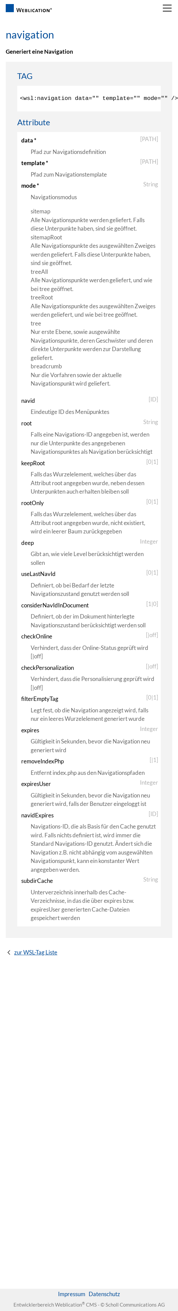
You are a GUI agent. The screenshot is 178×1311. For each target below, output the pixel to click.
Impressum (71, 1293)
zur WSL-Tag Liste (35, 952)
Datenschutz (104, 1293)
